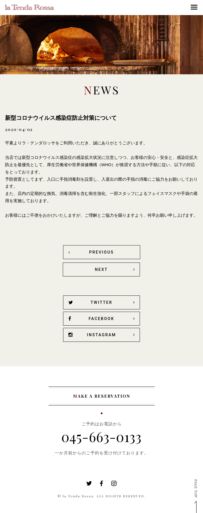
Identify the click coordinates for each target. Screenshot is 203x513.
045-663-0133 (101, 436)
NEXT (101, 269)
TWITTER (90, 302)
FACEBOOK (91, 318)
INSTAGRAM (92, 335)
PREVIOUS (101, 252)
